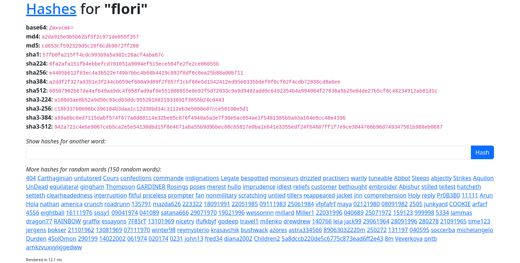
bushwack (254, 230)
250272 (377, 230)
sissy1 (102, 213)
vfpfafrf (326, 204)
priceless (154, 195)
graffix (91, 221)
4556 (32, 213)
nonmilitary (221, 195)
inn (358, 195)
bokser (57, 230)
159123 (403, 213)
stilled (429, 187)
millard (284, 213)
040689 (354, 213)
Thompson (120, 187)
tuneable (380, 178)
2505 (415, 204)
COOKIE (460, 204)
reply (428, 195)
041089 (149, 213)
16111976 (79, 213)
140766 (322, 221)
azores (278, 230)
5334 (442, 213)
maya (344, 204)
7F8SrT (137, 221)
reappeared (319, 195)
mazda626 (167, 204)
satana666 (175, 213)
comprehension (385, 195)
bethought (352, 187)
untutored (87, 178)
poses (197, 187)
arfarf (479, 204)
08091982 (394, 204)
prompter (181, 195)
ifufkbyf (206, 221)
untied (277, 195)
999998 (424, 213)
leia (338, 221)
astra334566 (305, 230)
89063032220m (344, 230)
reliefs (301, 187)
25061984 (300, 204)
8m (389, 238)
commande (168, 178)
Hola (32, 204)
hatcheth (469, 187)
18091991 (217, 204)
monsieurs (284, 178)
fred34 (213, 238)
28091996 (404, 221)
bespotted (254, 178)
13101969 (161, 221)
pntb (430, 238)
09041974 (125, 213)
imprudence (259, 187)
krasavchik (225, 230)
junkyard (436, 204)
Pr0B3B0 (448, 195)
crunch (93, 204)
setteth (35, 195)
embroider (383, 187)
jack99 (352, 221)
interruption (110, 195)
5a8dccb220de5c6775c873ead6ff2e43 (333, 238)
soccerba (443, 230)
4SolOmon (62, 238)
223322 (192, 204)
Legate (230, 178)
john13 (194, 238)
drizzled (310, 178)
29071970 (203, 213)
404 (31, 178)
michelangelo (474, 230)
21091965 (453, 221)
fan (199, 195)
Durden (36, 238)
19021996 (231, 213)
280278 (429, 221)
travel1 (249, 221)
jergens (36, 230)
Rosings (177, 187)
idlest (284, 187)
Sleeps (420, 178)
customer (324, 187)
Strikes (462, 178)
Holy (414, 195)
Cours (111, 178)
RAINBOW (67, 221)
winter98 (164, 230)
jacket (344, 195)
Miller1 (305, 213)
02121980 (367, 204)
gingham (92, 187)
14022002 (112, 238)
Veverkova (409, 238)
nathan (49, 204)
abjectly (441, 178)
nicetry (185, 221)
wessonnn (260, 213)
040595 (419, 230)
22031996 (329, 213)
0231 (176, 238)
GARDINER (150, 187)
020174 (158, 238)
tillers (294, 195)
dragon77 (39, 221)
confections (136, 178)
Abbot (402, 178)
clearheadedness (69, 195)
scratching (252, 195)
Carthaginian (55, 178)
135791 (141, 204)
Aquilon (483, 178)
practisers (336, 178)
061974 (137, 238)
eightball (53, 213)
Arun (486, 195)
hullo (234, 187)
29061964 (376, 221)
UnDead (37, 187)
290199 (88, 238)
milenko (271, 221)
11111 (470, 195)
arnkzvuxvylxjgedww (54, 247)
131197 (398, 230)
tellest (447, 187)
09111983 (273, 204)
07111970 (137, 230)
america (71, 204)
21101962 (81, 230)
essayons (113, 221)
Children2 (267, 238)
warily (359, 178)
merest (216, 187)
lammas (461, 213)
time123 (479, 221)
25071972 (378, 213)
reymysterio (193, 230)
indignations (202, 178)
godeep (228, 221)
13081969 (109, 230)
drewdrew (297, 221)
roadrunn (117, 204)
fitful (135, 195)
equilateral (63, 187)
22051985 (244, 204)
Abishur (409, 187)
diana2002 (238, 238)
